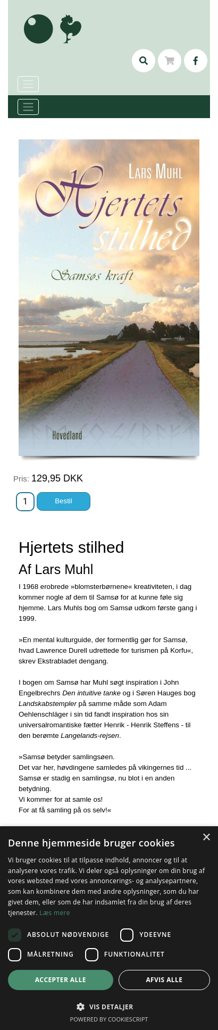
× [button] (206, 838)
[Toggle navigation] (28, 107)
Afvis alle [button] (164, 979)
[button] (109, 1006)
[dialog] (109, 928)
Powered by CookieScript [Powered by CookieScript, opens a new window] (109, 1019)
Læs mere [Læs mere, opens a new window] (54, 912)
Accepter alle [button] (60, 979)
